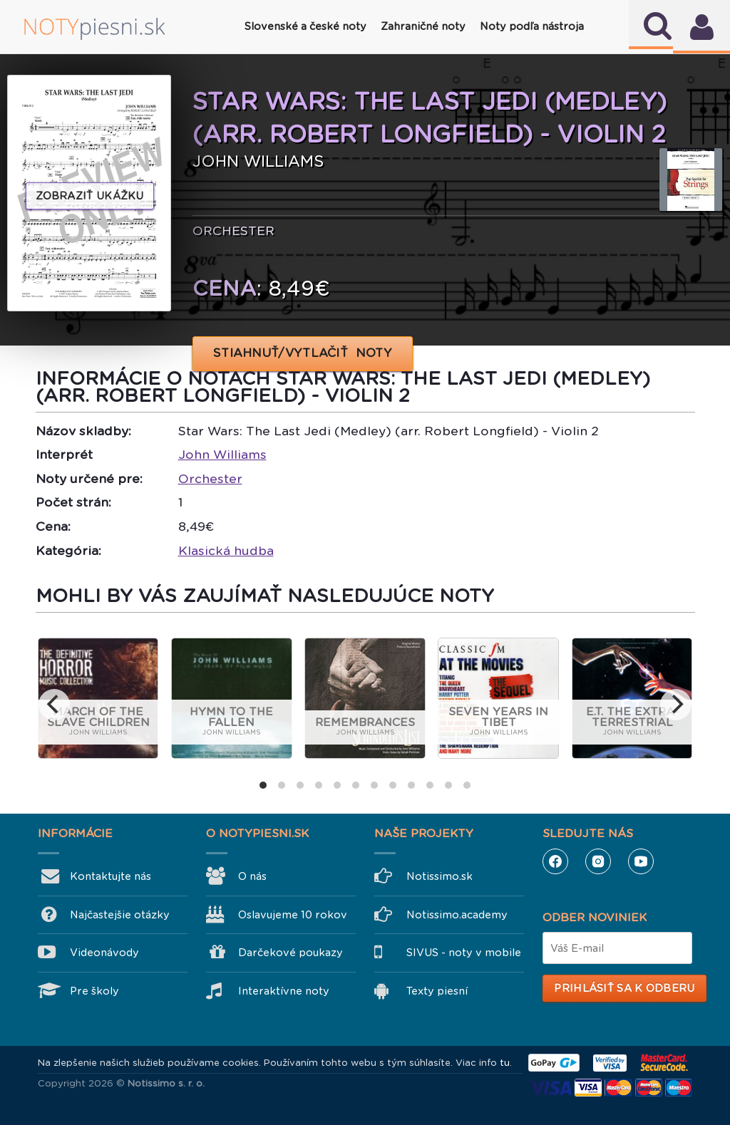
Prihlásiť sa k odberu (624, 988)
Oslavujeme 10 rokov (292, 915)
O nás (252, 876)
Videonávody (104, 952)
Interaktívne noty (283, 991)
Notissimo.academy (457, 915)
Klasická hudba (226, 551)
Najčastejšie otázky (120, 915)
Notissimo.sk (439, 876)
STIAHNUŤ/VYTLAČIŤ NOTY (302, 353)
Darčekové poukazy (290, 952)
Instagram (598, 861)
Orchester (210, 479)
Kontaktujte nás (110, 876)
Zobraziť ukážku (90, 196)
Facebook (555, 861)
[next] (676, 704)
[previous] (54, 704)
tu (505, 1062)
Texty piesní (437, 991)
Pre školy (94, 991)
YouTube (641, 861)
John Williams (222, 454)
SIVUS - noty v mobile (463, 952)
